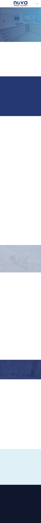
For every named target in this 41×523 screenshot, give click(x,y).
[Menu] (37, 3)
